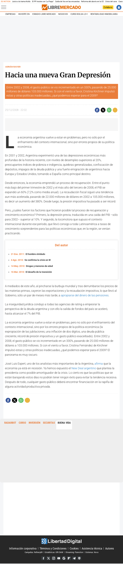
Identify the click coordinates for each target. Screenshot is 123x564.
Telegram (75, 558)
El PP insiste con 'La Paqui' (42, 1)
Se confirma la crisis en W (31, 260)
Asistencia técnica (92, 548)
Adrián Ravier (12, 67)
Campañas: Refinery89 (33, 552)
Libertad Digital (61, 541)
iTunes (80, 558)
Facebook (42, 558)
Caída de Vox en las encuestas (67, 1)
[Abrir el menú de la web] (21, 7)
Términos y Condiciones (53, 548)
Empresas (10, 14)
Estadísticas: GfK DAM (54, 552)
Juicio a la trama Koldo (21, 1)
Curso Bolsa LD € (79, 14)
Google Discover (64, 558)
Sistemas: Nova (91, 552)
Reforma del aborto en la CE (92, 1)
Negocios (63, 14)
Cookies (74, 548)
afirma (98, 363)
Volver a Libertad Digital (97, 7)
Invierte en (24, 14)
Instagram (53, 558)
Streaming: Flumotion (74, 552)
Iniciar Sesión (118, 7)
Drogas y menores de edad (32, 266)
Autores (109, 548)
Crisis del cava (111, 1)
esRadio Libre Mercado (44, 14)
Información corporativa (23, 548)
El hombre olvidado (28, 254)
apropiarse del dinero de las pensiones (85, 295)
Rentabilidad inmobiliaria (104, 14)
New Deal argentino (83, 368)
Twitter (47, 558)
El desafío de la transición (31, 272)
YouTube (58, 558)
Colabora (108, 7)
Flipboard (69, 558)
